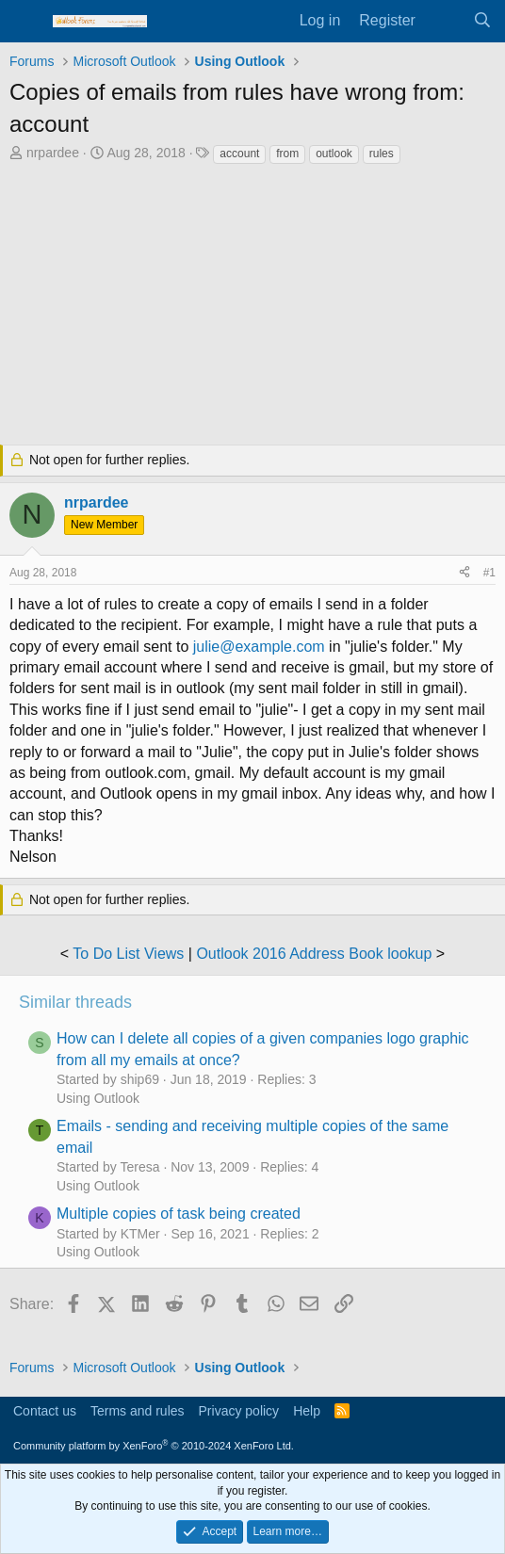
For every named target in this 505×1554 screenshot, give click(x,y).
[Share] (464, 573)
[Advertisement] (252, 307)
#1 (489, 572)
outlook (334, 153)
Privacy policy (239, 1410)
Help (306, 1410)
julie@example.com (259, 647)
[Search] (482, 21)
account (239, 153)
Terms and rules (137, 1410)
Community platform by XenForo (153, 1445)
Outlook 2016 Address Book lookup (314, 954)
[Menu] (26, 21)
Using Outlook (98, 1098)
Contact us (44, 1410)
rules (381, 153)
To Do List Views (128, 954)
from (287, 153)
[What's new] (444, 21)
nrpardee (52, 152)
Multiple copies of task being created (179, 1214)
